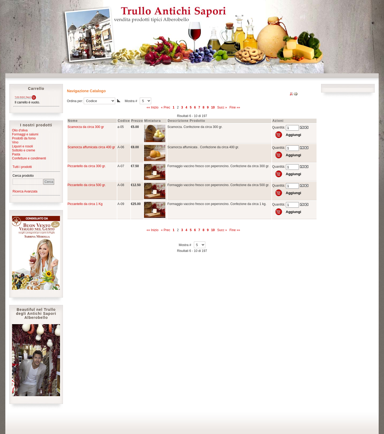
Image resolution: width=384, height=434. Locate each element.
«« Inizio (152, 107)
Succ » (222, 107)
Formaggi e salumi (25, 134)
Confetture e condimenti (29, 158)
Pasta (16, 154)
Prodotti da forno (24, 138)
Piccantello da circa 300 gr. (86, 166)
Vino (15, 142)
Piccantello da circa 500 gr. (86, 185)
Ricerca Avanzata (25, 191)
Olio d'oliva (19, 130)
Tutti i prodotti (22, 167)
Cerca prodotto (23, 176)
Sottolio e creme (23, 150)
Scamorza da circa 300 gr (85, 127)
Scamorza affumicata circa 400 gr (91, 147)
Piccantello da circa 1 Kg (84, 204)
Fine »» (235, 107)
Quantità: (279, 127)
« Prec (165, 107)
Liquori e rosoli (22, 146)
